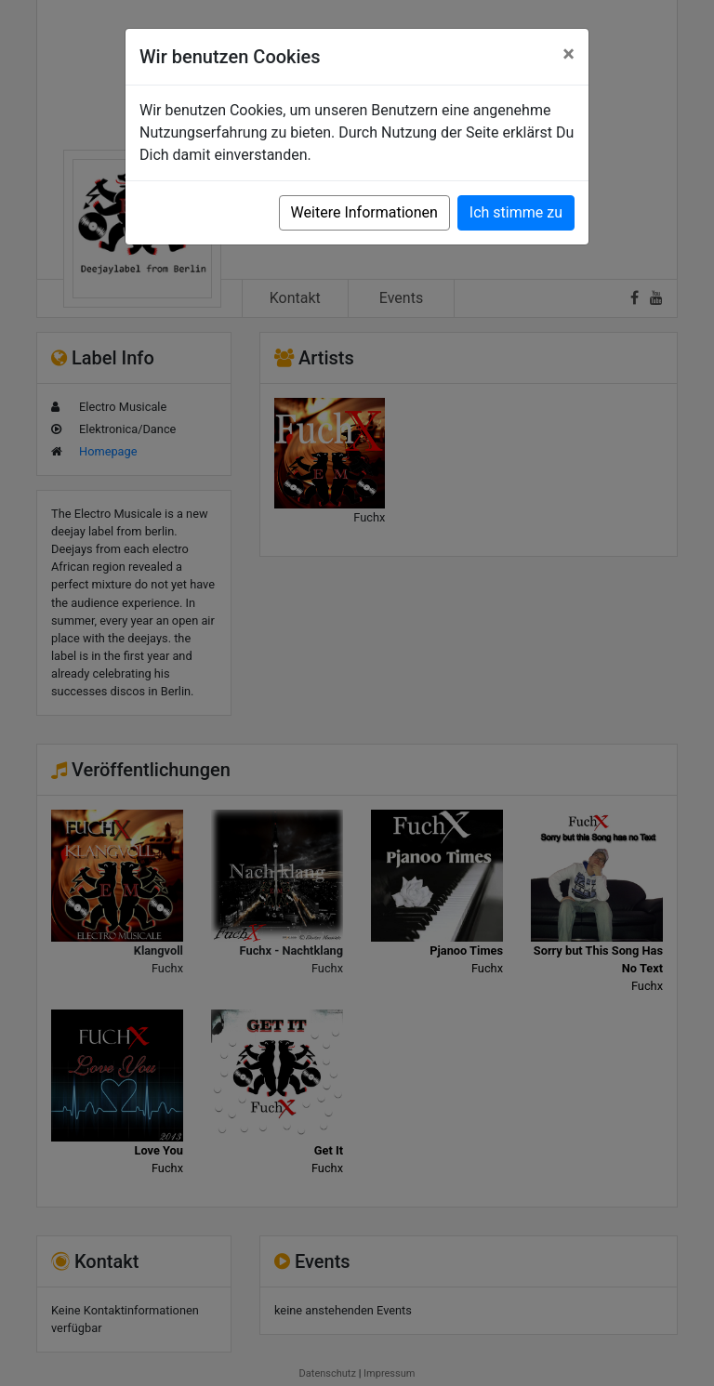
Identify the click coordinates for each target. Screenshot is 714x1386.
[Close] (568, 54)
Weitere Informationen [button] (364, 212)
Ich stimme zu (515, 212)
